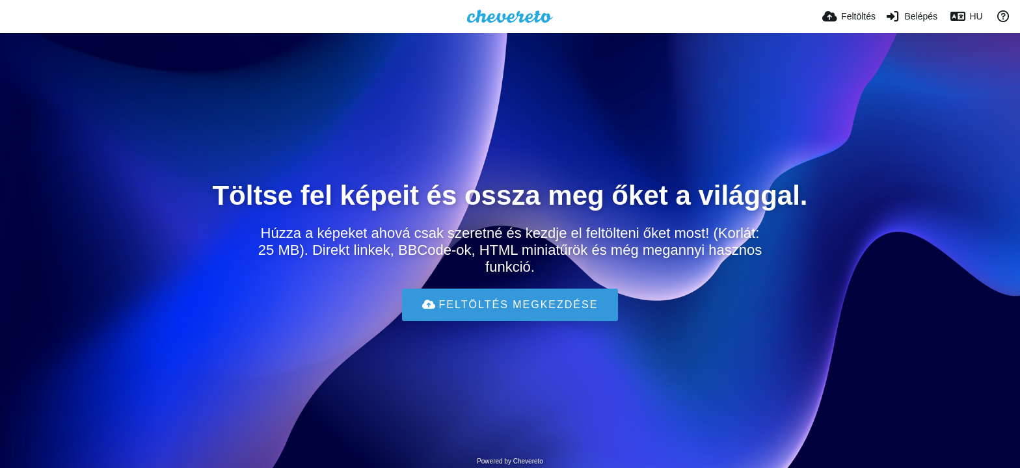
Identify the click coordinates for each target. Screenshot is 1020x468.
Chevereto (528, 461)
